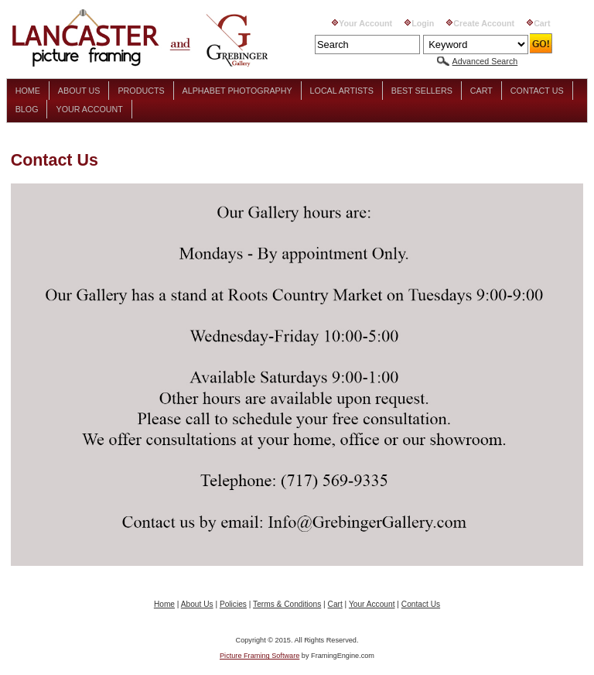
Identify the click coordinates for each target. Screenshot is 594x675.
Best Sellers (421, 90)
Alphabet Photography (237, 90)
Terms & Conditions (287, 604)
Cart (542, 23)
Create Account (483, 23)
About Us (79, 90)
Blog (27, 109)
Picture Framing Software (259, 656)
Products (141, 90)
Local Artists (342, 90)
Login (422, 23)
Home (27, 90)
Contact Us (537, 90)
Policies (233, 604)
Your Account (365, 23)
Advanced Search (485, 61)
